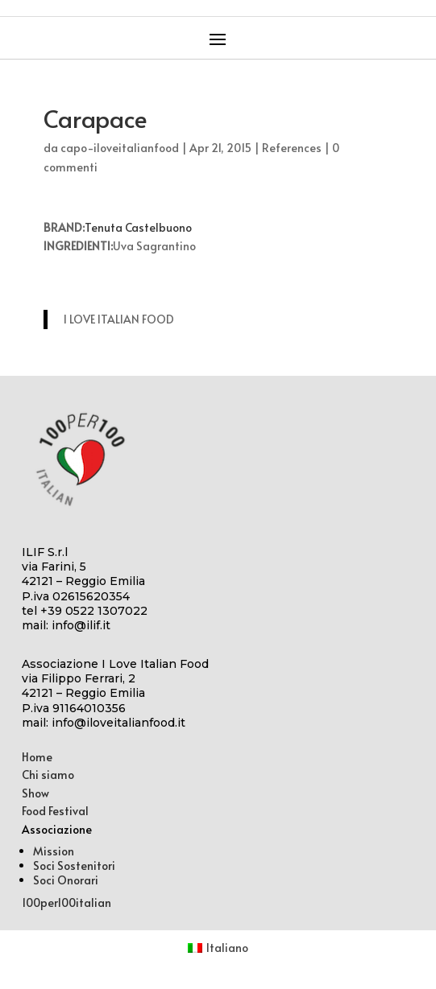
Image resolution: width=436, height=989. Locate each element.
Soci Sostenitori (74, 865)
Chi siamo (48, 774)
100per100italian (66, 902)
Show (35, 793)
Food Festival (55, 810)
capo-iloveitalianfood (119, 147)
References (292, 147)
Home (37, 756)
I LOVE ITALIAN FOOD (119, 319)
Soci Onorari (65, 880)
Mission (53, 851)
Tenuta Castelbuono (138, 227)
